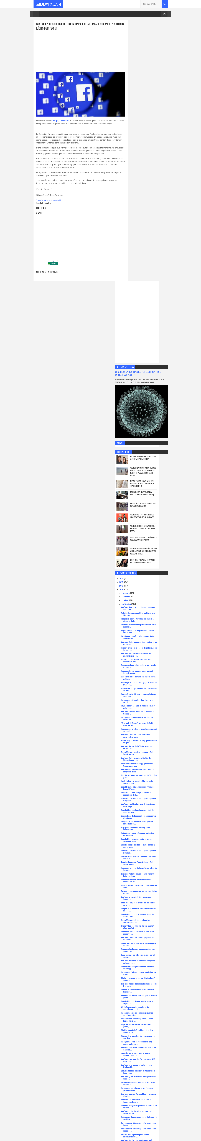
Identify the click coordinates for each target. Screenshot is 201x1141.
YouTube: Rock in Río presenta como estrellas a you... (146, 964)
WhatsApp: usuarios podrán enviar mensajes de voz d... (145, 738)
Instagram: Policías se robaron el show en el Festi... (148, 703)
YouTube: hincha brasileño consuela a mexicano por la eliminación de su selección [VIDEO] (153, 282)
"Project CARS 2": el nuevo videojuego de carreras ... (148, 935)
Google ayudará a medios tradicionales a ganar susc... (148, 912)
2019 (132, 312)
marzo (135, 1091)
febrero (135, 1095)
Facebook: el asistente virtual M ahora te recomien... (148, 999)
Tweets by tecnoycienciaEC (48, 200)
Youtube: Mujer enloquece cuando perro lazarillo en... (147, 987)
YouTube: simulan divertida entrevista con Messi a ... (148, 443)
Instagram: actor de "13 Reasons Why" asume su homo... (147, 773)
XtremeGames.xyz (133, 1123)
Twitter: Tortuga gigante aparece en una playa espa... (148, 929)
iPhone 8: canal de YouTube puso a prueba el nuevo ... (148, 582)
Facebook (64, 118)
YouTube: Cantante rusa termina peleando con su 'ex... (148, 338)
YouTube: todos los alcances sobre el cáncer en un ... (146, 843)
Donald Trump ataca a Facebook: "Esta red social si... (148, 588)
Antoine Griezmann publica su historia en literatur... (148, 344)
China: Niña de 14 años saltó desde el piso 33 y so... (148, 674)
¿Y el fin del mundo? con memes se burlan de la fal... (148, 877)
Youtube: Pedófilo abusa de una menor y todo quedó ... (147, 605)
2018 (132, 316)
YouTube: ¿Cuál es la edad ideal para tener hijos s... (148, 808)
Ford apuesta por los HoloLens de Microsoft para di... (145, 924)
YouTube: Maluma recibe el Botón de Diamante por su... (146, 385)
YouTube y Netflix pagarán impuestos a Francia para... (147, 1068)
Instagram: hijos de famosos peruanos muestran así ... (147, 744)
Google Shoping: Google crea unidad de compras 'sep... (147, 541)
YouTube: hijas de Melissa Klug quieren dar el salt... (147, 825)
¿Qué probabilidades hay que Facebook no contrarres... (148, 1022)
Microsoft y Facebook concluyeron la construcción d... (146, 895)
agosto (135, 1080)
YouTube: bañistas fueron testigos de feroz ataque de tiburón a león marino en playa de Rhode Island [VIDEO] (153, 202)
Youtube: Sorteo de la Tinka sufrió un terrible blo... (146, 478)
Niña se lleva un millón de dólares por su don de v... (148, 767)
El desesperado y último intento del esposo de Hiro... (146, 420)
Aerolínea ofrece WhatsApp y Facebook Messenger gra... (147, 495)
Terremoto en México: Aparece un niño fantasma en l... (147, 750)
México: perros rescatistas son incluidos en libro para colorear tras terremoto (153, 214)
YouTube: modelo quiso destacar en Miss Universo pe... (148, 889)
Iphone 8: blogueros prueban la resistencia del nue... (144, 837)
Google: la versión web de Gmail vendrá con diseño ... (147, 640)
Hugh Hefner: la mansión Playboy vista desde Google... (147, 512)
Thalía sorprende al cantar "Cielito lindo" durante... (148, 709)
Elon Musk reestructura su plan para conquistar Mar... (146, 391)
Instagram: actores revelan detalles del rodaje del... (147, 448)
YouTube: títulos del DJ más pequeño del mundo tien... (147, 669)
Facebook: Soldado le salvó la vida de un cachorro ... (147, 663)
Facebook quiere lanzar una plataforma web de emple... (147, 460)
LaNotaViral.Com (48, 4)
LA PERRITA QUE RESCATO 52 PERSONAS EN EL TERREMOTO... (147, 1005)
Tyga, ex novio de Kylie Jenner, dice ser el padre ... (148, 686)
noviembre (136, 327)
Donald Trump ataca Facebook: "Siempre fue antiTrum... (148, 518)
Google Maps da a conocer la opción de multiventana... (147, 947)
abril (134, 1087)
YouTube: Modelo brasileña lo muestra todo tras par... (146, 715)
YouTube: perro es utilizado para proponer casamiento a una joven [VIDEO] (153, 259)
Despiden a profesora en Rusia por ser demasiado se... (147, 553)
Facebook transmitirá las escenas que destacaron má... (147, 611)
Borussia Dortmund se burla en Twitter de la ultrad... (148, 779)
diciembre (136, 323)
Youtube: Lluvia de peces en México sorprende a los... (145, 466)
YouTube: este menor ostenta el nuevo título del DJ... (147, 796)
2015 (132, 1107)
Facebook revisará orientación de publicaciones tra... (145, 1010)
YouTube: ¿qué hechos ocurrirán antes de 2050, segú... (148, 535)
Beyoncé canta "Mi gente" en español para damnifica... (148, 425)
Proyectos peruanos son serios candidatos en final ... (144, 622)
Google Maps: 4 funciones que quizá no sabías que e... (147, 1016)
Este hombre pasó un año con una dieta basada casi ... (147, 367)
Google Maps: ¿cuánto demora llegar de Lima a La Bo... (147, 646)
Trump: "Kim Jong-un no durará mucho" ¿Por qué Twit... (147, 657)
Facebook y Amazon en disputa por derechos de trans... (145, 976)
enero (134, 1099)
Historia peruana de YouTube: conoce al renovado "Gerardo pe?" (153, 188)
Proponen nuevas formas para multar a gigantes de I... (147, 350)
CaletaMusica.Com (133, 1120)
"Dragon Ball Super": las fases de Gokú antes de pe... (147, 454)
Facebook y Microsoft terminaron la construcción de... (146, 941)
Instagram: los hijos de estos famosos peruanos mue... (147, 819)
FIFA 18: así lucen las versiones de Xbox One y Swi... (147, 506)
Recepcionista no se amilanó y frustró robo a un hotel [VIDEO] (152, 224)
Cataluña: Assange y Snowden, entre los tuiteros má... (147, 564)
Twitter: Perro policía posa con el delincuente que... (145, 866)
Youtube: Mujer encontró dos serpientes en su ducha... (148, 373)
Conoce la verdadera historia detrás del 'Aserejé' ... (147, 721)
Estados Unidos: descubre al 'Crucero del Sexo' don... (148, 802)
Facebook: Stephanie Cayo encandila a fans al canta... (147, 953)
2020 (132, 309)
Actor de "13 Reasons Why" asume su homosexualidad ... (146, 831)
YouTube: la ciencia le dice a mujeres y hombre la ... (146, 628)
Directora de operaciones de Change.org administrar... (148, 1074)
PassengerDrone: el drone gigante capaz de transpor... (148, 414)
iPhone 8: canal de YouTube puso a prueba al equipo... (148, 530)
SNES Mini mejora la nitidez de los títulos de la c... (148, 634)
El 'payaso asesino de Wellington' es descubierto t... (145, 559)
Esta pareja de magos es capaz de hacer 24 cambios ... (147, 848)
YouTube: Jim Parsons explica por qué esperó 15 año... (146, 871)
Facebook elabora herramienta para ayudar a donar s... (146, 396)
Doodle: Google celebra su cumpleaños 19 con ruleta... (148, 576)
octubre (135, 331)
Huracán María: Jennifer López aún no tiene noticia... (146, 958)
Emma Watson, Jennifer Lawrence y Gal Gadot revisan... (147, 483)
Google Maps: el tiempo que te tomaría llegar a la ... (147, 732)
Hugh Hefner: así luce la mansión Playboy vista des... (148, 437)
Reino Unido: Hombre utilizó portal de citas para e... (147, 727)
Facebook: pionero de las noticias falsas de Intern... (148, 599)
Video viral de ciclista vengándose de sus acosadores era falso (153, 269)
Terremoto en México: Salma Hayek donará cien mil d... (148, 970)
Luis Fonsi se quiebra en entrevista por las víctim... (147, 408)
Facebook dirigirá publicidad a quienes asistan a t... (147, 883)
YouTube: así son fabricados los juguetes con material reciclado (152, 246)
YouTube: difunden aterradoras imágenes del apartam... (148, 692)
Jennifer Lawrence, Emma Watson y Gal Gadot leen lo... (147, 593)
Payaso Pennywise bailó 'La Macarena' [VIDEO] (146, 756)
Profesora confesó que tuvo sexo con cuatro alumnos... (146, 1063)
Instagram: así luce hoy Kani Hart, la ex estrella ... (147, 431)
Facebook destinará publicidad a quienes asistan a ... (148, 813)
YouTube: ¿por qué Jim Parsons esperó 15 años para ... (148, 790)
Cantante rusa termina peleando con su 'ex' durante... (147, 356)
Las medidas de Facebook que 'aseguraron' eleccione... (148, 547)
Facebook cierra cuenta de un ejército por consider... (148, 982)
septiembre (137, 334)
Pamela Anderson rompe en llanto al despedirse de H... (146, 524)
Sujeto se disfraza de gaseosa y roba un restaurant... (147, 362)
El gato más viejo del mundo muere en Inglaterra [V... (147, 1034)
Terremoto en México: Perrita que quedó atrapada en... (148, 1057)
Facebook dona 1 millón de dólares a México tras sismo (146, 1039)
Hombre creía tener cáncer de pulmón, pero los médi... (147, 379)
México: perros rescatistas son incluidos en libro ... (148, 617)
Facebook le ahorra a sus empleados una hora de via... (148, 680)
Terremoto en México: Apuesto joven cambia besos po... (146, 854)
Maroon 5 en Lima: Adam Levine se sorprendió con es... (145, 1051)
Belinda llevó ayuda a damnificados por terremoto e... (147, 1045)
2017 (132, 320)
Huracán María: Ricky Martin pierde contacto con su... (145, 785)
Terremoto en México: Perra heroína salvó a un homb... (148, 1028)
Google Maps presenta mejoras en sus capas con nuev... (147, 570)
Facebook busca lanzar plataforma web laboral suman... (147, 402)
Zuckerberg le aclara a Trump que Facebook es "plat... (145, 472)
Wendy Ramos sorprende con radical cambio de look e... (146, 918)
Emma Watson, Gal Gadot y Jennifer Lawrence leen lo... (145, 651)
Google (54, 118)
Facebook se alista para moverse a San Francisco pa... (147, 900)
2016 (132, 1103)
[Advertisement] (78, 49)
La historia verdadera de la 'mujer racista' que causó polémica (153, 291)
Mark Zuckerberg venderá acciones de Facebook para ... (146, 906)
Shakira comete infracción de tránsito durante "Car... (147, 761)
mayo (134, 1084)
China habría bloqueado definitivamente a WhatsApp (148, 698)
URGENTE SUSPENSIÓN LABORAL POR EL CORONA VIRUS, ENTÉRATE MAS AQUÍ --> (145, 112)
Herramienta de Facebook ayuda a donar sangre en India (147, 501)
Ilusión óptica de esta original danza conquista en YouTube (152, 235)
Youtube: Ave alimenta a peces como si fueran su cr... (147, 993)
